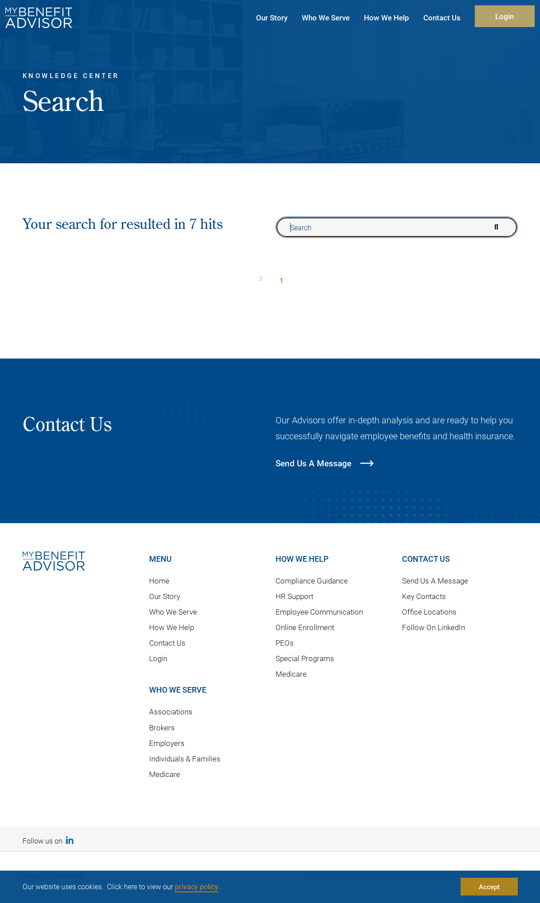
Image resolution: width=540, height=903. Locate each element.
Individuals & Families (185, 758)
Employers (167, 743)
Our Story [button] (272, 17)
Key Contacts (424, 596)
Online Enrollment (305, 627)
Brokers (162, 727)
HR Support (294, 596)
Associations (171, 711)
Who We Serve (173, 612)
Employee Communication (319, 612)
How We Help (171, 627)
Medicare (164, 774)
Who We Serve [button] (326, 17)
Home (159, 581)
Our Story (164, 596)
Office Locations (429, 612)
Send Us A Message (435, 581)
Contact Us (167, 643)
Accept (489, 886)
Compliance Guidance (312, 581)
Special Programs (305, 658)
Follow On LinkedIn (433, 627)
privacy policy (196, 886)
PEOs (285, 643)
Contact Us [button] (442, 17)
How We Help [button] (386, 17)
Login (504, 16)
